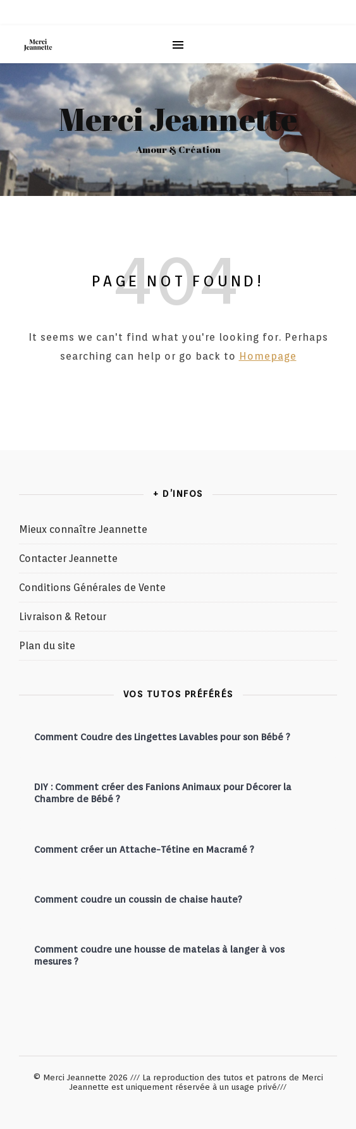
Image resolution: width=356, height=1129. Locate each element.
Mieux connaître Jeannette (83, 529)
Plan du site (47, 646)
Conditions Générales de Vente (92, 588)
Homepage (268, 356)
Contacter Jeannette (68, 558)
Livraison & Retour (62, 617)
